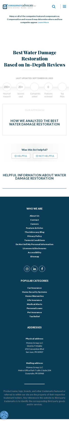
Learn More (43, 22)
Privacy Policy (34, 236)
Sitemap (34, 256)
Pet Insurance (34, 312)
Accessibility (34, 252)
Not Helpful (45, 155)
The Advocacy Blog (34, 232)
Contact (34, 220)
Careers (34, 224)
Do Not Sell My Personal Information (34, 244)
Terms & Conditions (34, 240)
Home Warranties (34, 296)
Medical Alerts (34, 304)
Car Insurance (34, 288)
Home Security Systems (34, 292)
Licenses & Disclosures (34, 248)
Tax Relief (34, 316)
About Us (34, 215)
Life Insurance (34, 300)
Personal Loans (34, 308)
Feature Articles (34, 228)
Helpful (21, 155)
